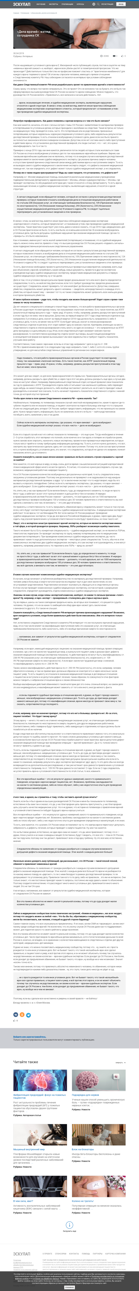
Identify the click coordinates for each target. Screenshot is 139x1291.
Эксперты (53, 4)
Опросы (80, 4)
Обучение (40, 4)
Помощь (86, 1254)
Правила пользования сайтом (25, 1270)
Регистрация (107, 4)
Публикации (67, 4)
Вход (121, 4)
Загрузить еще (69, 1231)
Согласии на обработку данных (45, 1279)
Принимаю (69, 1287)
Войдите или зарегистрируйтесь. (29, 1036)
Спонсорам (60, 1254)
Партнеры (97, 1254)
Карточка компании (115, 1254)
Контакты (74, 1254)
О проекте (47, 1254)
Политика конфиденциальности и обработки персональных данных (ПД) (23, 1263)
